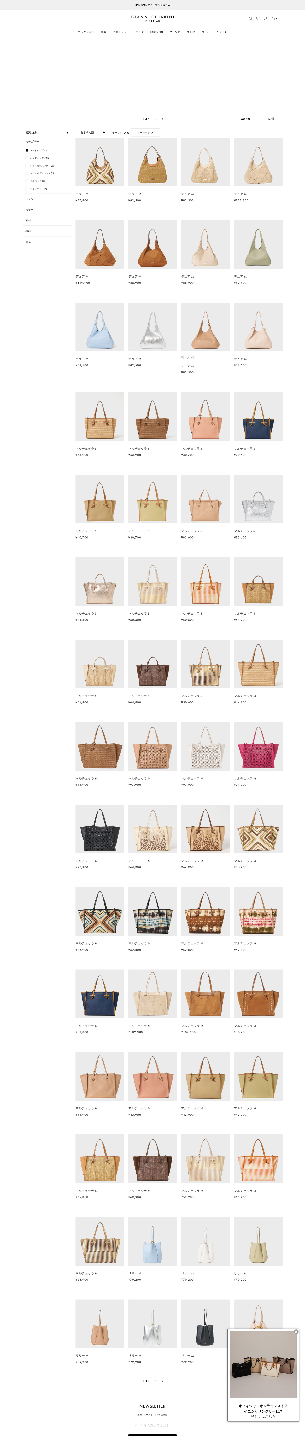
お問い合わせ (76, 1412)
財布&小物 (156, 32)
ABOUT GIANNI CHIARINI (139, 1393)
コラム (206, 32)
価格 (28, 166)
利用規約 (177, 1401)
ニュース (221, 32)
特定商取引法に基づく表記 (188, 1406)
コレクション (86, 32)
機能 (28, 155)
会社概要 (177, 1418)
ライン (30, 123)
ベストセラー (121, 32)
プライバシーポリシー (185, 1412)
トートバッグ (35, 1385)
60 (243, 43)
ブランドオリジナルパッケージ (87, 1424)
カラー (30, 134)
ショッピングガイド (80, 1406)
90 (248, 43)
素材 (28, 145)
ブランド (174, 32)
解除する (152, 1373)
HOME (23, 1385)
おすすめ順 (92, 57)
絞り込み (47, 57)
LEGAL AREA (180, 1393)
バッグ (140, 32)
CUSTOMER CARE (79, 1393)
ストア (191, 32)
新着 (103, 32)
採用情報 (128, 1424)
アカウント (75, 1401)
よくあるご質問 (77, 1418)
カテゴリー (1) (34, 66)
